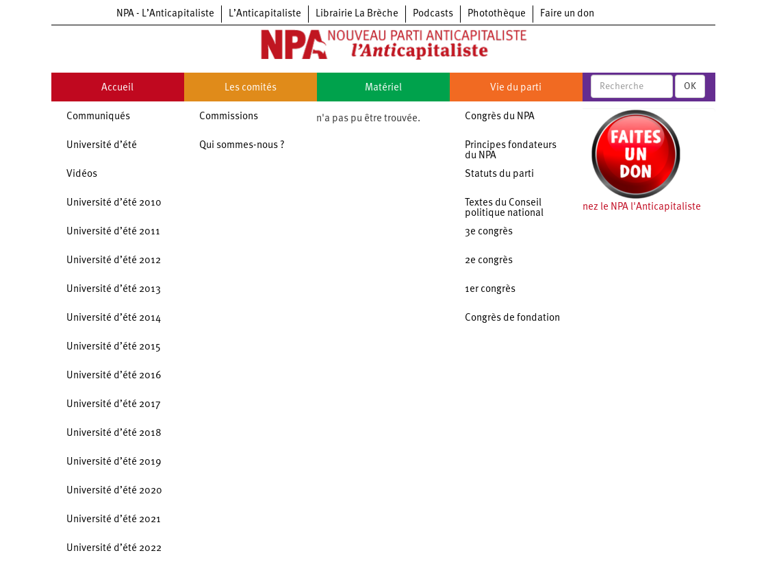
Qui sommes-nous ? (242, 145)
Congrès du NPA (500, 117)
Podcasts (433, 14)
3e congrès (489, 232)
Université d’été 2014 (113, 318)
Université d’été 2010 (114, 203)
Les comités (251, 88)
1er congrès (490, 289)
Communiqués (98, 117)
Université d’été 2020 (114, 491)
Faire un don (567, 14)
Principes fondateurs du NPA (511, 150)
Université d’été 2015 (113, 347)
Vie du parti (515, 88)
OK (690, 86)
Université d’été (101, 145)
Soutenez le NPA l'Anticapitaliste (629, 207)
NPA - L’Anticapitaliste (165, 14)
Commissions (228, 117)
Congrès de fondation (512, 318)
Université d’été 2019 (114, 462)
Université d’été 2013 (113, 289)
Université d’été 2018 (114, 433)
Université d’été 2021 (113, 520)
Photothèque (497, 14)
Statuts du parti (499, 174)
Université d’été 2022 (114, 548)
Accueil (117, 88)
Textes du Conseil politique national (504, 208)
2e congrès (489, 261)
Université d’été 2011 (113, 232)
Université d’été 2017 (113, 405)
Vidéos (81, 174)
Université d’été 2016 (114, 376)
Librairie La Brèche (357, 14)
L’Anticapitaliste (265, 14)
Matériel (383, 88)
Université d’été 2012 (113, 261)
